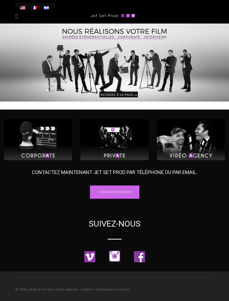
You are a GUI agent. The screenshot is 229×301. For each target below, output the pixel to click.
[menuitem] (22, 7)
